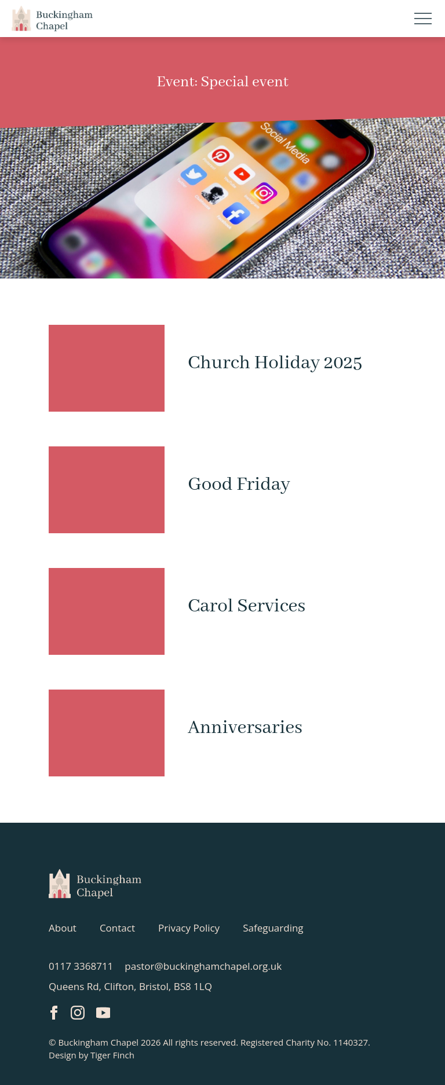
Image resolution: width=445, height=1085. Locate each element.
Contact (117, 927)
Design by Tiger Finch (91, 1055)
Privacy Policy (189, 927)
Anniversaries (245, 728)
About (62, 927)
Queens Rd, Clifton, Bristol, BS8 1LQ (130, 986)
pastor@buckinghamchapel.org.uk (203, 966)
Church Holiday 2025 (275, 363)
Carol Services (246, 606)
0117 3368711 (81, 966)
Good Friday (239, 485)
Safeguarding (273, 927)
